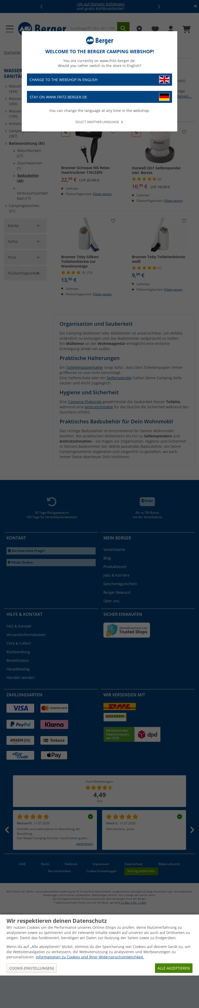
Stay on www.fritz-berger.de (99, 97)
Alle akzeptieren (174, 1000)
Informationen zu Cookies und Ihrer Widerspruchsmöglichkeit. (90, 989)
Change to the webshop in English (99, 80)
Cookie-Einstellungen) (31, 1000)
